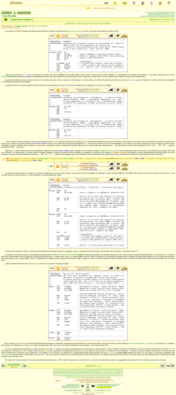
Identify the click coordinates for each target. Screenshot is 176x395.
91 (68, 372)
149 (67, 375)
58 (79, 371)
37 (112, 369)
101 (87, 372)
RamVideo (77, 387)
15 (72, 369)
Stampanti (69, 386)
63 (88, 371)
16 (74, 369)
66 (93, 371)
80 (119, 371)
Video (67, 387)
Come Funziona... (150, 12)
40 (117, 369)
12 (67, 369)
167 (112, 375)
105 (97, 372)
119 (62, 374)
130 (89, 374)
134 (99, 374)
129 (87, 374)
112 (114, 372)
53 (70, 371)
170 (119, 375)
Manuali (102, 384)
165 (107, 375)
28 (96, 369)
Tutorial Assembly (101, 386)
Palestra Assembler (111, 386)
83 (54, 372)
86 (59, 372)
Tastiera (74, 386)
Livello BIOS (165, 13)
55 (74, 371)
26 (92, 369)
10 (63, 369)
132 (94, 374)
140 (114, 374)
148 (64, 375)
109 (107, 372)
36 (110, 369)
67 (95, 371)
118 (59, 374)
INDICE (173, 16)
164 (104, 375)
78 (115, 371)
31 (101, 369)
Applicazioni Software (147, 16)
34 (106, 369)
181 (89, 377)
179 (84, 377)
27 (94, 369)
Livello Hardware (157, 13)
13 (69, 369)
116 (54, 374)
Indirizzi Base (159, 12)
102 (89, 372)
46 (58, 371)
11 (65, 369)
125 (77, 374)
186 (102, 377)
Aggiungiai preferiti (73, 390)
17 (76, 369)
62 (86, 371)
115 (122, 372)
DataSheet (70, 384)
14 (71, 369)
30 (99, 369)
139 (112, 374)
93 (72, 372)
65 (92, 371)
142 (119, 374)
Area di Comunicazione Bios (101, 379)
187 (104, 377)
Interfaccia (172, 15)
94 (73, 372)
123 (72, 374)
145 (57, 375)
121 (67, 374)
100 (84, 372)
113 (117, 372)
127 (82, 374)
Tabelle (107, 384)
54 (72, 371)
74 (108, 371)
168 (114, 375)
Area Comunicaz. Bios (169, 12)
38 (113, 369)
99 (82, 372)
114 (119, 372)
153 (77, 375)
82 (122, 371)
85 (57, 372)
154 (79, 375)
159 (92, 375)
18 (78, 369)
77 (113, 371)
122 (69, 374)
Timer (78, 386)
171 (122, 375)
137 (107, 374)
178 (82, 377)
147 (62, 375)
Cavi (167, 15)
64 (90, 371)
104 (94, 372)
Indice (106, 382)
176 (77, 377)
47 (59, 371)
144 (54, 375)
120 (64, 374)
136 (104, 374)
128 (84, 374)
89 (65, 372)
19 (79, 369)
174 (72, 377)
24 (89, 369)
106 (99, 372)
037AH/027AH (79, 255)
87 (61, 372)
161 (97, 375)
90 (66, 372)
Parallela (63, 386)
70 (101, 371)
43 (122, 369)
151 (72, 375)
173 (69, 377)
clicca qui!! (95, 36)
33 (105, 369)
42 (121, 369)
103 (92, 372)
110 (109, 372)
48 (61, 371)
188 (107, 377)
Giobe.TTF (88, 36)
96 (77, 372)
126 (79, 374)
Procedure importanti (93, 23)
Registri (150, 13)
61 (85, 371)
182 (92, 377)
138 (109, 374)
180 (87, 377)
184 (97, 377)
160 (94, 375)
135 (102, 374)
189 (109, 377)
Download (168, 16)
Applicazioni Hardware (159, 16)
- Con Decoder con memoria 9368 (30, 26)
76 (111, 371)
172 (67, 377)
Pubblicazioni (117, 384)
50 (65, 371)
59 (81, 371)
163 (102, 375)
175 (74, 377)
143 (122, 374)
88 (63, 372)
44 (54, 371)
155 (82, 375)
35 (108, 369)
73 (106, 371)
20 (81, 369)
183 (94, 377)
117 (57, 374)
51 (67, 371)
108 (104, 372)
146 (59, 375)
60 (83, 371)
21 (83, 369)
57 (77, 371)
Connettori (163, 15)
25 (90, 369)
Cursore (71, 387)
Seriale (64, 387)
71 (102, 371)
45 (56, 371)
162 (99, 375)
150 (69, 375)
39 (115, 369)
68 (97, 371)
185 (99, 377)
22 (85, 369)
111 (112, 372)
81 (120, 371)
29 (97, 369)
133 (97, 374)
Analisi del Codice (82, 23)
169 (117, 375)
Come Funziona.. (81, 379)
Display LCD (76, 384)
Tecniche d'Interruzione (154, 15)
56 (76, 371)
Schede (111, 384)
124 (74, 374)
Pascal (98, 384)
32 (103, 369)
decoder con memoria (78, 31)
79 (117, 371)
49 (63, 371)
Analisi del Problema (70, 23)
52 (68, 371)
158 (89, 375)
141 (117, 374)
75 (110, 371)
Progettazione (95, 382)
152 (74, 375)
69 (99, 371)
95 (75, 372)
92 (70, 372)
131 (92, 374)
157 (87, 375)
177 (79, 377)
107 (102, 372)
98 (81, 372)
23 (87, 369)
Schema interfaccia (105, 23)
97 (79, 372)
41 (119, 369)
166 (109, 375)
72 (104, 371)
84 (56, 372)
